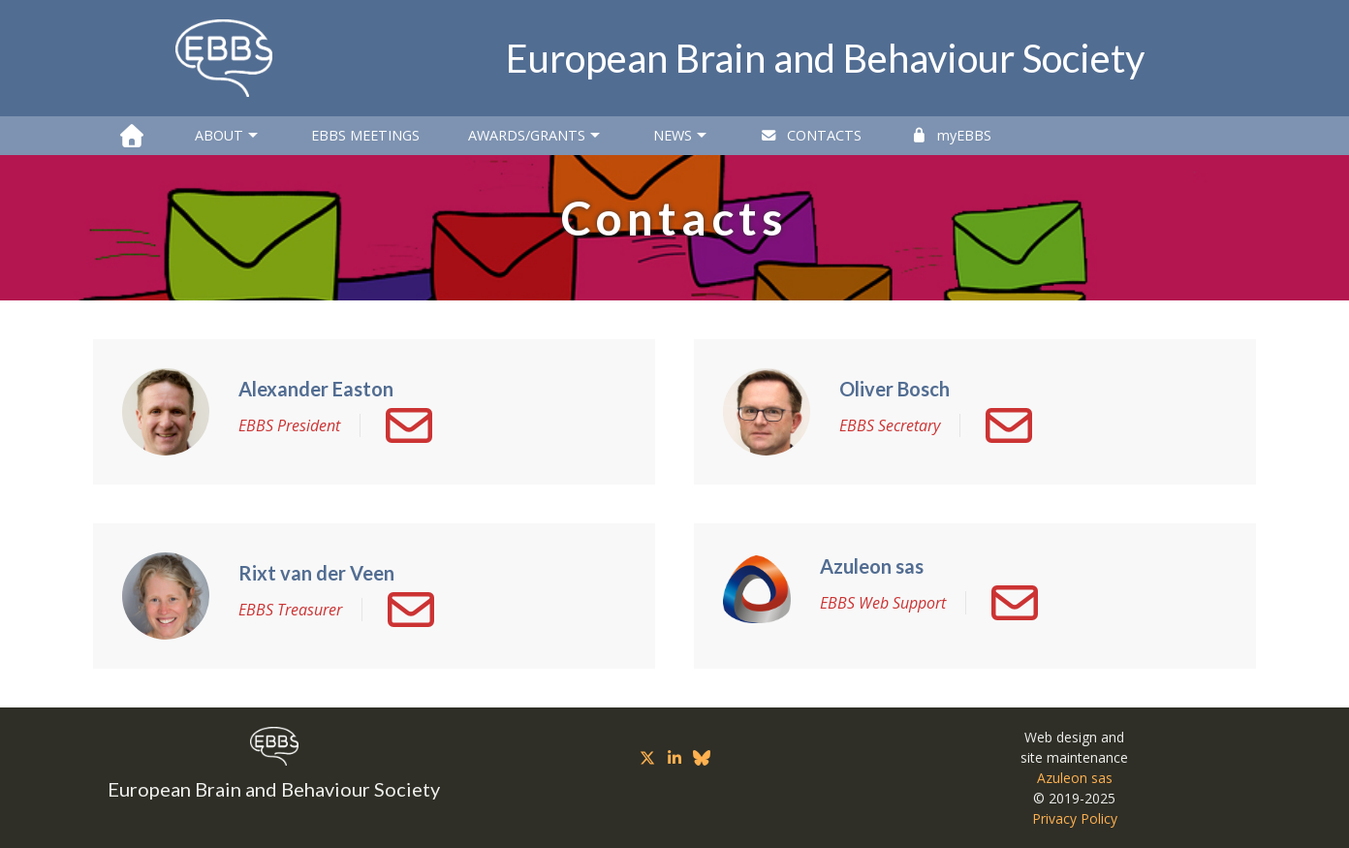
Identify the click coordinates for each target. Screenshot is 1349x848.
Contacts (811, 135)
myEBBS (950, 135)
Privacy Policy (1074, 818)
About (229, 135)
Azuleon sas (1075, 778)
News (682, 135)
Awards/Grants (536, 135)
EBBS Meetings (365, 135)
